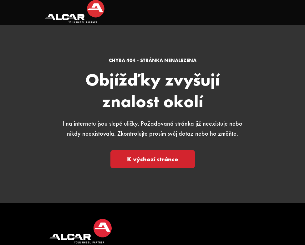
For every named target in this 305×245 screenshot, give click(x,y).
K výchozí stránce (152, 159)
